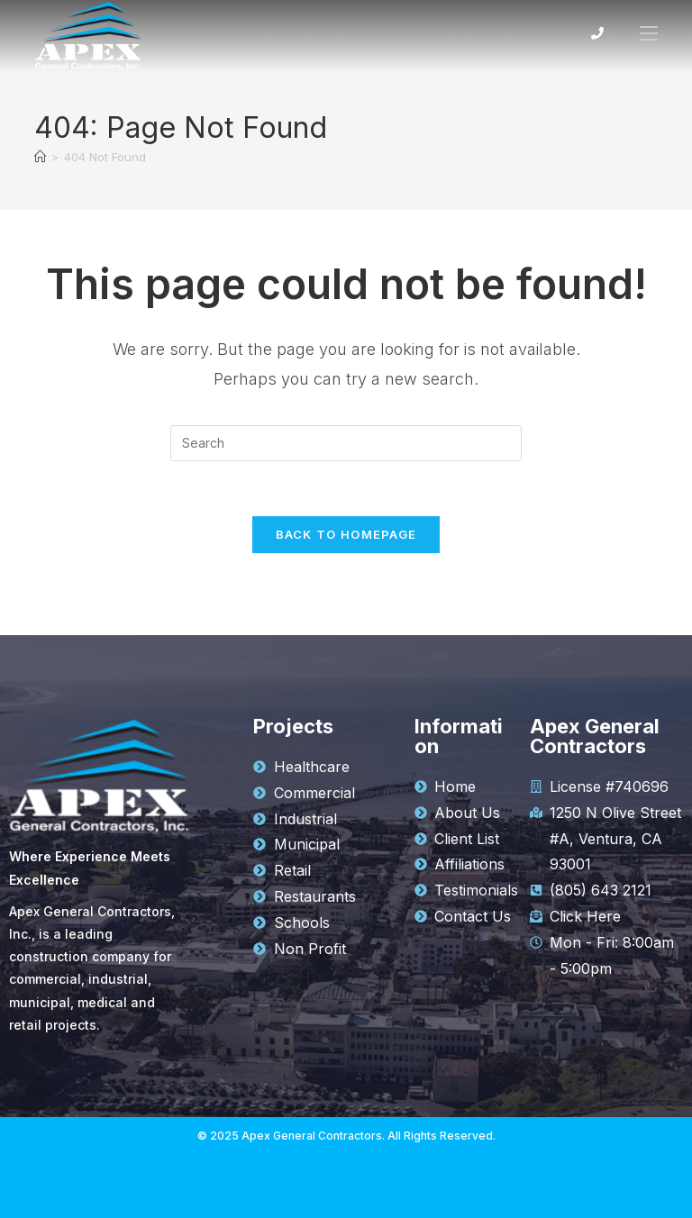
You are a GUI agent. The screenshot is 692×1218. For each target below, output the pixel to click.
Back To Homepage (346, 534)
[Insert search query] (346, 443)
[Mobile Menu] (642, 33)
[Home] (40, 157)
